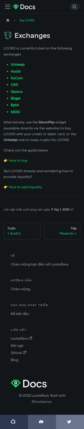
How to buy (18, 160)
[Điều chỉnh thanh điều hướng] (7, 6)
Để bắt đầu (20, 314)
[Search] (75, 6)
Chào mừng (20, 289)
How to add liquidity (25, 187)
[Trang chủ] (8, 20)
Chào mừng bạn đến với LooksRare (39, 264)
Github (18, 353)
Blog (14, 360)
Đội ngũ (17, 345)
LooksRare (21, 338)
